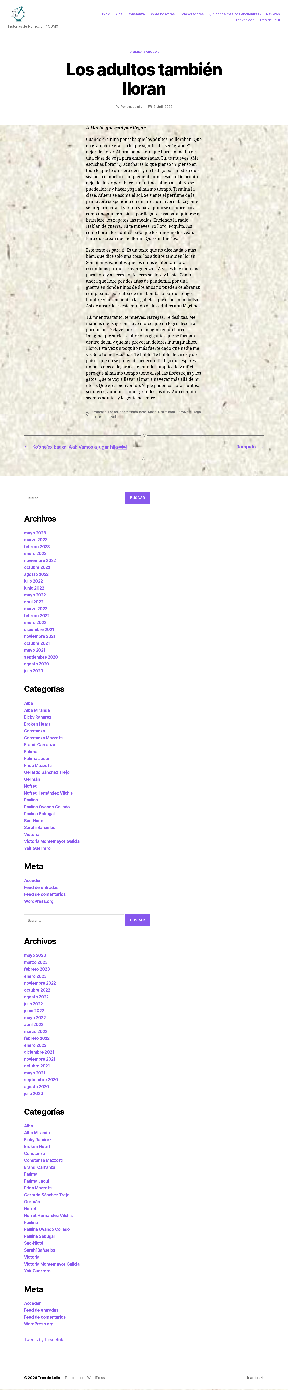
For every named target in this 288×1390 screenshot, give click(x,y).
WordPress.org (39, 902)
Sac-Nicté (34, 821)
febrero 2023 (37, 547)
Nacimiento (166, 413)
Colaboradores (192, 15)
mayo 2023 (35, 534)
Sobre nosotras (162, 15)
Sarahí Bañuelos (40, 828)
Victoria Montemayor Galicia (52, 842)
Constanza (136, 15)
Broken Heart (37, 725)
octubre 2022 (37, 568)
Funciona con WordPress (85, 1379)
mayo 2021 (35, 651)
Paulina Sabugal (143, 53)
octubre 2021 (37, 644)
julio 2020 (34, 672)
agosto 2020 (37, 665)
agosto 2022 (36, 575)
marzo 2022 (36, 609)
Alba (118, 15)
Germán (32, 780)
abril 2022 (34, 603)
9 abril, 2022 (163, 108)
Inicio (106, 15)
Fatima (30, 752)
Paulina (31, 801)
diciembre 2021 (39, 630)
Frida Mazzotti (38, 766)
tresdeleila (134, 108)
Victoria (32, 835)
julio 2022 (34, 582)
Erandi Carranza (40, 745)
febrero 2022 (37, 616)
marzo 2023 (36, 540)
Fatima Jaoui (37, 759)
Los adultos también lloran (127, 413)
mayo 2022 (35, 596)
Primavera (184, 413)
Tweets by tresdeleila (44, 1340)
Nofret (30, 787)
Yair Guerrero (37, 849)
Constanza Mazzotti (43, 739)
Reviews (273, 15)
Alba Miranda (37, 711)
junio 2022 (34, 589)
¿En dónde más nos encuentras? (235, 15)
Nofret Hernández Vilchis (49, 794)
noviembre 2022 (40, 561)
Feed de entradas (41, 888)
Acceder (32, 881)
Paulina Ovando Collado (47, 808)
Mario (152, 413)
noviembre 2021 (40, 637)
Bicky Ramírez (38, 718)
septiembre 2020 (41, 658)
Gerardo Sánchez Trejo (47, 773)
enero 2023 (35, 554)
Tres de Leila (269, 20)
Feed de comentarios (45, 895)
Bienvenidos (244, 20)
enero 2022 (35, 623)
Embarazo (99, 413)
